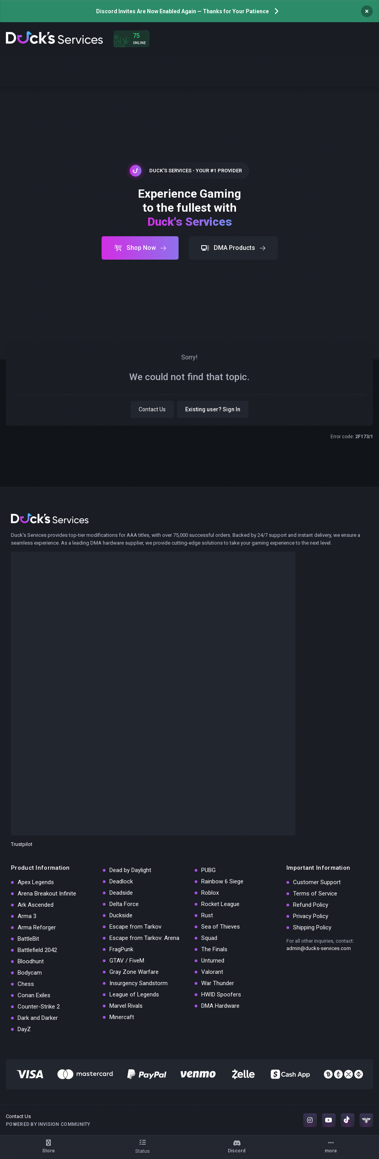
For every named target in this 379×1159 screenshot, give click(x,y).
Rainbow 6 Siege (222, 881)
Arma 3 (27, 916)
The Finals (214, 949)
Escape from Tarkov (135, 926)
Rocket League (220, 904)
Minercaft (121, 1017)
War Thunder (217, 983)
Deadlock (121, 881)
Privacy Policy (310, 916)
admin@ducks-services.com (318, 948)
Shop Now (140, 247)
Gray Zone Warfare (134, 971)
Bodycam (30, 972)
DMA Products (233, 247)
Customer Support (317, 882)
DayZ (24, 1029)
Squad (209, 937)
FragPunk (121, 949)
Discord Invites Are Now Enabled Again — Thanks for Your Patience (182, 11)
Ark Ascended (36, 904)
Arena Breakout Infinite (47, 893)
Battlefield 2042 (37, 950)
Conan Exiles (34, 995)
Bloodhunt (31, 961)
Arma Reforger (37, 927)
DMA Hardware (220, 1005)
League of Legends (134, 994)
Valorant (212, 971)
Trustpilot (21, 844)
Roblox (210, 892)
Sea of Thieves (220, 926)
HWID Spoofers (221, 994)
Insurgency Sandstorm (138, 983)
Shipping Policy (312, 927)
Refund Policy (310, 904)
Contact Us (152, 409)
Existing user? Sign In (212, 409)
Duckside (120, 915)
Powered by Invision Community (48, 1124)
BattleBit (28, 938)
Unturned (212, 960)
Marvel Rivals (126, 1005)
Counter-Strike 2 (39, 1006)
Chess (26, 983)
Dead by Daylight (130, 870)
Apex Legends (36, 882)
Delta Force (124, 904)
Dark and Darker (38, 1017)
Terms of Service (315, 893)
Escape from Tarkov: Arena (144, 937)
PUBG (208, 870)
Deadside (121, 892)
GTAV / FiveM (126, 960)
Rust (207, 915)
